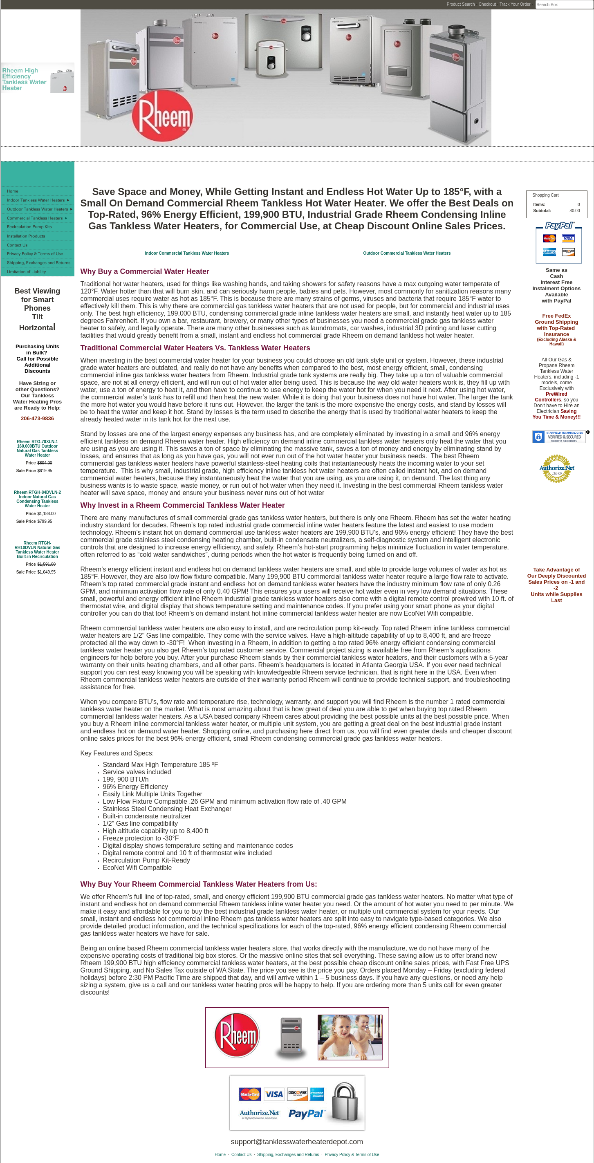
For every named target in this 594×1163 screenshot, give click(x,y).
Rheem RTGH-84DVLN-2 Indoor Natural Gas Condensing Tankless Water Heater (37, 499)
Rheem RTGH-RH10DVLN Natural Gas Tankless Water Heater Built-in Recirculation (38, 550)
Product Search (461, 4)
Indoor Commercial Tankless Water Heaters (187, 253)
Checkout (487, 4)
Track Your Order (515, 4)
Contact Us (241, 1154)
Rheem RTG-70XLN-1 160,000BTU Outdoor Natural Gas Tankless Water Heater (37, 448)
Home (220, 1154)
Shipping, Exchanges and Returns (288, 1154)
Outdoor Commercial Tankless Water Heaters (407, 253)
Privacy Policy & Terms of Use (352, 1154)
